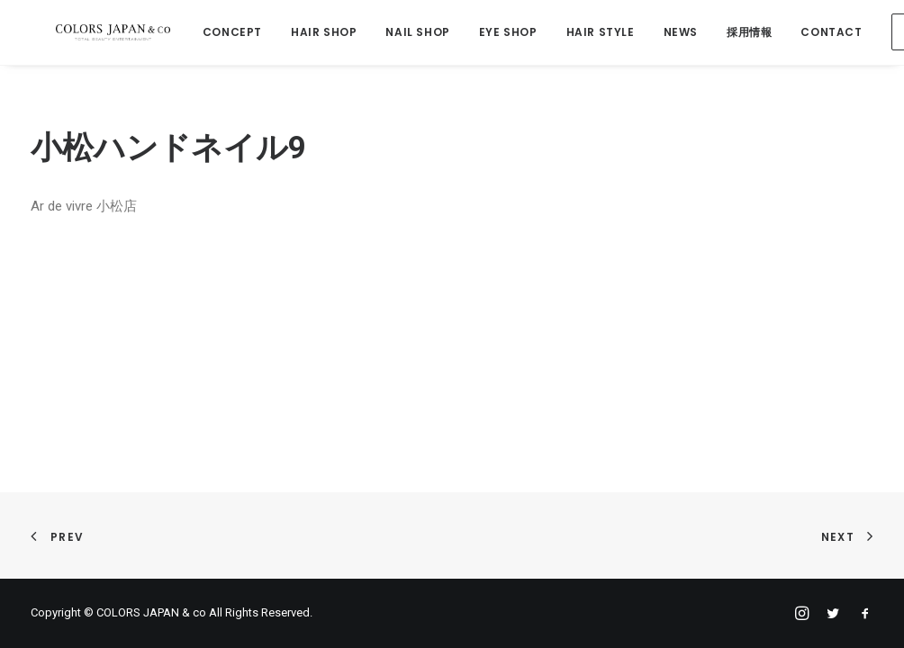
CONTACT (821, 32)
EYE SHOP (498, 32)
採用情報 (739, 32)
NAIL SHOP (407, 32)
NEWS (670, 32)
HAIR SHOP (314, 32)
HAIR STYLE (590, 32)
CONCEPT (222, 32)
